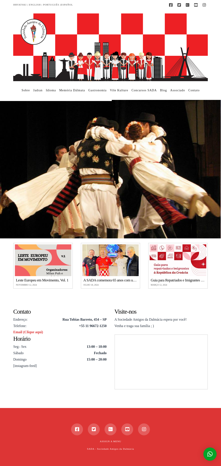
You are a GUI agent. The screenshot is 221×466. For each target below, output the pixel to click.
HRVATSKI (19, 4)
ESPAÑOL (67, 4)
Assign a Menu (110, 441)
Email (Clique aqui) (28, 332)
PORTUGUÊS (51, 4)
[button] (210, 454)
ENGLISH (35, 4)
